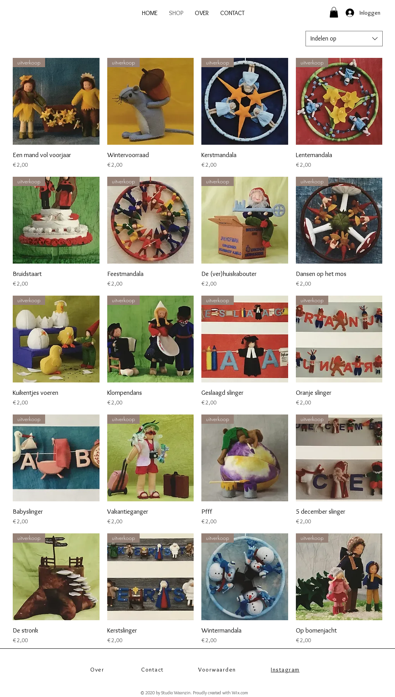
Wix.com (240, 692)
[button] (333, 12)
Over (97, 669)
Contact (152, 669)
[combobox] (344, 38)
